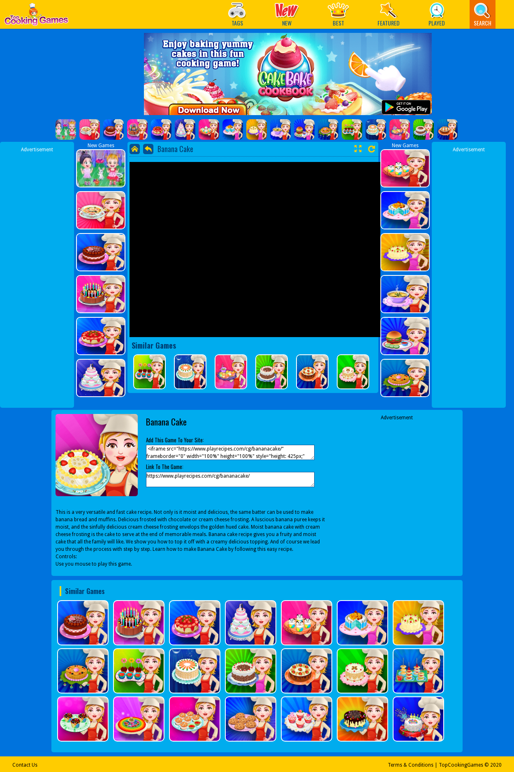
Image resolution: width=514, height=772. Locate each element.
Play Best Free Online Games (36, 16)
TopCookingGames (461, 765)
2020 (496, 765)
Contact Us (24, 765)
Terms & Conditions (410, 765)
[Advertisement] (37, 276)
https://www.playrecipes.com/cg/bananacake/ (230, 479)
